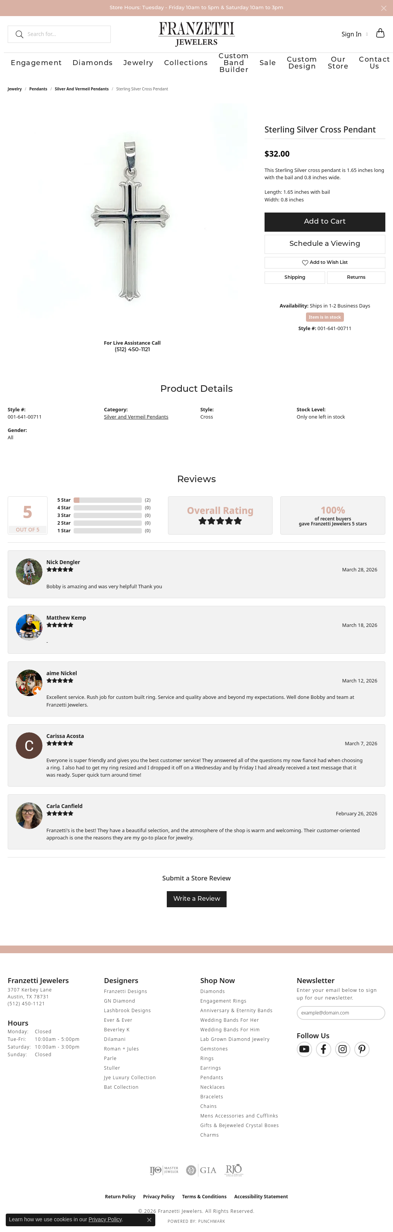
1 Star (64, 530)
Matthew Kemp (66, 617)
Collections (141, 63)
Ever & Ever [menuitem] (118, 1020)
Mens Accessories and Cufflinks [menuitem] (239, 1116)
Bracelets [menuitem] (212, 1096)
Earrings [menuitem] (211, 1068)
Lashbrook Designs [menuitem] (127, 1010)
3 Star (64, 515)
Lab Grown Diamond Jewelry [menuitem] (235, 1039)
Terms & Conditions (204, 1196)
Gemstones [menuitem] (214, 1048)
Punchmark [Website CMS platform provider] (211, 1221)
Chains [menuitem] (209, 1106)
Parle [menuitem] (110, 1058)
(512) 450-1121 (132, 350)
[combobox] (66, 34)
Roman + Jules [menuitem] (121, 1048)
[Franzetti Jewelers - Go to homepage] (196, 34)
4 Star (64, 507)
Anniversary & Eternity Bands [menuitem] (237, 1010)
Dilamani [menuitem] (115, 1039)
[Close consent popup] (149, 1219)
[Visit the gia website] (201, 1170)
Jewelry (105, 63)
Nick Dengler (63, 562)
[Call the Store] (26, 1003)
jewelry (15, 88)
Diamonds (70, 63)
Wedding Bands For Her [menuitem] (230, 1020)
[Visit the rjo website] (233, 1170)
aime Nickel (61, 672)
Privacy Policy (158, 1196)
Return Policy (120, 1196)
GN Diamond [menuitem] (119, 1001)
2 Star (64, 523)
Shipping (294, 277)
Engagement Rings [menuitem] (224, 1001)
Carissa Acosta (65, 735)
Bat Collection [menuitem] (121, 1087)
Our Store (332, 63)
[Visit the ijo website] (164, 1170)
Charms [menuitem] (210, 1135)
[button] (355, 34)
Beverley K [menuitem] (117, 1029)
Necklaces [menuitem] (213, 1087)
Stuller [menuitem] (112, 1068)
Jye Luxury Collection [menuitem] (130, 1077)
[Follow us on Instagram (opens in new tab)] (342, 1049)
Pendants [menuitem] (212, 1077)
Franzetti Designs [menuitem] (125, 991)
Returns (356, 277)
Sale (248, 63)
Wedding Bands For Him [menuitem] (230, 1029)
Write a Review (196, 899)
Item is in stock (325, 316)
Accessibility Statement (261, 1196)
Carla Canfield (64, 806)
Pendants (39, 88)
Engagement (25, 63)
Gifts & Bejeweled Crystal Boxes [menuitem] (240, 1125)
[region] (132, 218)
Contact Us (371, 63)
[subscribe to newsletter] (375, 1012)
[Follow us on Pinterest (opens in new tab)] (362, 1049)
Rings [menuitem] (207, 1058)
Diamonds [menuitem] (213, 991)
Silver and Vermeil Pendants (82, 88)
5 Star (64, 500)
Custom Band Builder (200, 63)
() (148, 500)
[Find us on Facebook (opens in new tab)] (323, 1049)
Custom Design (286, 63)
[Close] (383, 8)
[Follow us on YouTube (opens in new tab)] (304, 1049)
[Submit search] (16, 34)
